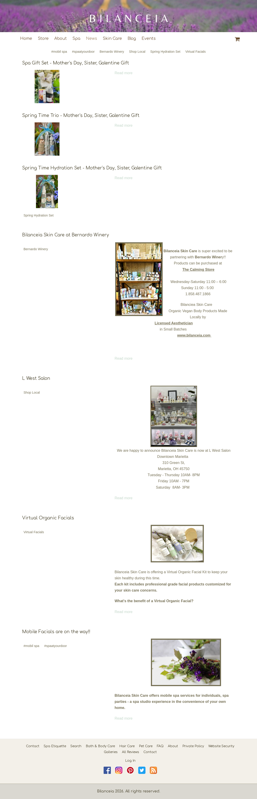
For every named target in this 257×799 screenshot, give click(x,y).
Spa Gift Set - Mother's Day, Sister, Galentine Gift (75, 63)
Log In (130, 760)
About (60, 38)
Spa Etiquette (55, 746)
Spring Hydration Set (165, 51)
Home (26, 38)
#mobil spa (59, 51)
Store (43, 38)
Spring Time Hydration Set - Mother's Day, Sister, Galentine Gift (92, 168)
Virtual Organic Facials (48, 518)
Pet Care (145, 746)
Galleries (111, 752)
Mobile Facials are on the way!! (56, 631)
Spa (76, 38)
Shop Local (137, 51)
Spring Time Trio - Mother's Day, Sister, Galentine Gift (80, 115)
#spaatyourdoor (83, 51)
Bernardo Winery (112, 51)
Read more (124, 73)
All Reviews (130, 752)
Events (149, 38)
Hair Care (127, 746)
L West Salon (36, 378)
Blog (132, 38)
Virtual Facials (195, 51)
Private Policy (193, 746)
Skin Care (112, 38)
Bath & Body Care (100, 746)
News (91, 38)
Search (75, 746)
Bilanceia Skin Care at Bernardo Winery (65, 235)
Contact (32, 746)
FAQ (160, 746)
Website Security (221, 746)
